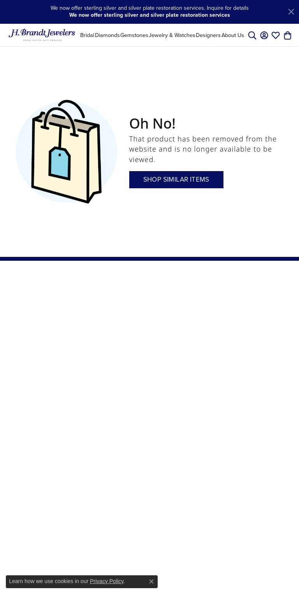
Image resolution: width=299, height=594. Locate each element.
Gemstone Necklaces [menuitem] (93, 447)
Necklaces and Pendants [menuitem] (98, 334)
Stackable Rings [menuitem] (100, 494)
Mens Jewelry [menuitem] (97, 407)
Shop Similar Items (176, 179)
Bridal (87, 35)
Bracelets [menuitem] (92, 357)
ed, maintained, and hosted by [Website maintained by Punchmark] (199, 582)
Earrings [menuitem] (91, 320)
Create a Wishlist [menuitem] (139, 324)
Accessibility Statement (202, 570)
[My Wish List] (276, 35)
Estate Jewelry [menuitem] (98, 397)
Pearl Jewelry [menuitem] (97, 367)
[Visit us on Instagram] (249, 369)
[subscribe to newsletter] (282, 317)
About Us (233, 35)
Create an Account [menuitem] (190, 313)
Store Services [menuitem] (146, 310)
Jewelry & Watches (172, 35)
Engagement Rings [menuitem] (97, 481)
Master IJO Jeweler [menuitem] (142, 341)
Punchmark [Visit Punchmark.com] (243, 582)
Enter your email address (257, 302)
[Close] (291, 12)
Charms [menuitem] (90, 387)
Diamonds (107, 35)
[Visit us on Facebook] (229, 369)
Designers (208, 35)
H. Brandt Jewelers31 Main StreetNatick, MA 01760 (31, 313)
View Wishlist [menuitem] (194, 326)
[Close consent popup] (151, 581)
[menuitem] (92, 535)
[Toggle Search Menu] (252, 35)
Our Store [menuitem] (141, 300)
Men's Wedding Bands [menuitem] (100, 464)
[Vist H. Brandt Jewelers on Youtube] (274, 369)
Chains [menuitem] (89, 347)
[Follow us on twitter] (261, 369)
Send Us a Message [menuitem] (141, 357)
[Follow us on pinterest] (238, 369)
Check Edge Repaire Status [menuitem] (196, 339)
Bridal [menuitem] (88, 300)
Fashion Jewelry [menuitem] (100, 377)
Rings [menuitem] (87, 310)
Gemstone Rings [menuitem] (93, 430)
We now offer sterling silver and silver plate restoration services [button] (149, 15)
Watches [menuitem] (91, 417)
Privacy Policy (106, 581)
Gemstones (134, 35)
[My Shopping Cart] (287, 35)
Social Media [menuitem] (193, 353)
